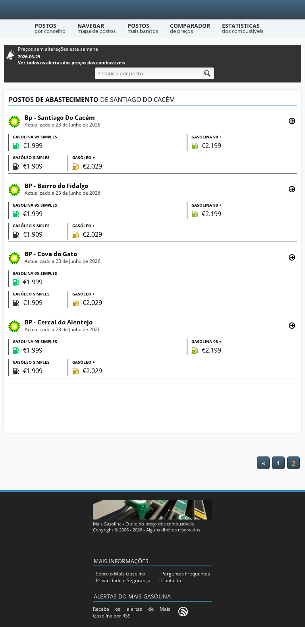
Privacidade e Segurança (123, 580)
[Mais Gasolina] (152, 9)
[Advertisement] (152, 406)
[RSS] (183, 611)
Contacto (171, 580)
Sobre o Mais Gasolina (120, 573)
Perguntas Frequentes (185, 573)
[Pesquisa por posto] (154, 73)
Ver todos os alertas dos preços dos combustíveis (71, 62)
